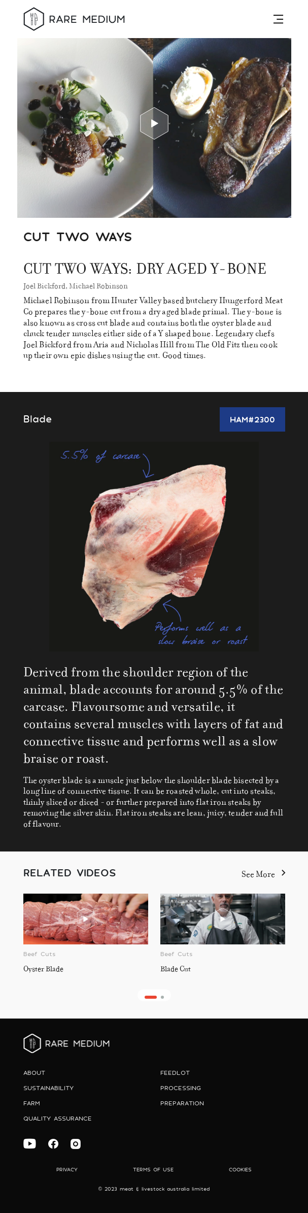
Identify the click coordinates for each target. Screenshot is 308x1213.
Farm (31, 1103)
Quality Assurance (57, 1118)
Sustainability (48, 1088)
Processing (180, 1088)
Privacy (67, 1169)
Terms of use (153, 1169)
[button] (151, 997)
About (34, 1072)
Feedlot (175, 1072)
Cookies (240, 1169)
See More (263, 872)
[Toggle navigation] (279, 19)
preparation (182, 1103)
